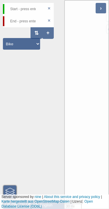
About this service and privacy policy (72, 197)
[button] (9, 191)
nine (38, 197)
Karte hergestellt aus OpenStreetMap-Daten (35, 201)
